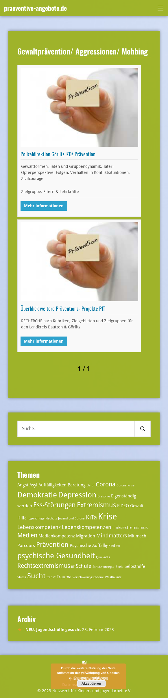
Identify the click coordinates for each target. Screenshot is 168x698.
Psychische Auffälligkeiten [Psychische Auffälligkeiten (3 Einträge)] (95, 545)
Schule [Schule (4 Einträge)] (83, 566)
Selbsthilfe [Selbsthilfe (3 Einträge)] (135, 566)
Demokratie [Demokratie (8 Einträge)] (37, 494)
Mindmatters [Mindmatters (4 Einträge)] (111, 535)
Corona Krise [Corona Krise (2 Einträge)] (125, 485)
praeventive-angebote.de (35, 7)
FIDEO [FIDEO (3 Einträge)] (123, 505)
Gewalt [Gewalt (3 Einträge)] (136, 505)
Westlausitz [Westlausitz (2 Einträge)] (113, 577)
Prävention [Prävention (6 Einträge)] (52, 545)
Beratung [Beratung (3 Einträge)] (77, 485)
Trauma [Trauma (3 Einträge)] (64, 576)
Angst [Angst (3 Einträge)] (22, 485)
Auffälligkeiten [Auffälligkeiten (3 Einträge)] (52, 485)
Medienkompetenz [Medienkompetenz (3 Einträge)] (56, 536)
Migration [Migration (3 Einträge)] (85, 536)
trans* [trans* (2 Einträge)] (51, 577)
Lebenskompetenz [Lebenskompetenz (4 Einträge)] (39, 527)
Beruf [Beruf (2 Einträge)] (91, 485)
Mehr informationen (44, 205)
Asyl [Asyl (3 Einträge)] (33, 485)
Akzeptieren (91, 683)
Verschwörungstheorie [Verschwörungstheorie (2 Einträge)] (88, 577)
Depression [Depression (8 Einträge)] (77, 494)
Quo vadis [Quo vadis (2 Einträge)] (103, 557)
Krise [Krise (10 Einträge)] (107, 516)
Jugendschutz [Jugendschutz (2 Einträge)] (47, 518)
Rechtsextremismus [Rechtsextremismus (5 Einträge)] (43, 565)
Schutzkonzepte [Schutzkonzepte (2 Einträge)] (104, 567)
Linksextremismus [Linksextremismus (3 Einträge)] (130, 527)
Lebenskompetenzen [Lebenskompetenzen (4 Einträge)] (86, 527)
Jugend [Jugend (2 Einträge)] (32, 518)
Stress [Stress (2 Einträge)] (21, 577)
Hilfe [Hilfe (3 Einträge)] (22, 518)
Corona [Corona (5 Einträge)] (105, 484)
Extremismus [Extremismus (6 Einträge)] (96, 505)
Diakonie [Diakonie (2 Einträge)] (103, 496)
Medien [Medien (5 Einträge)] (27, 535)
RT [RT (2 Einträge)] (73, 567)
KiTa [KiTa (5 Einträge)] (91, 517)
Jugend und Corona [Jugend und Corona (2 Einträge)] (71, 518)
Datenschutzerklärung (91, 677)
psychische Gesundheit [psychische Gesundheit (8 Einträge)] (56, 555)
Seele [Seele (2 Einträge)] (119, 567)
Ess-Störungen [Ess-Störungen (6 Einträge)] (54, 505)
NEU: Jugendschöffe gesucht (53, 629)
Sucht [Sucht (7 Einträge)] (36, 576)
